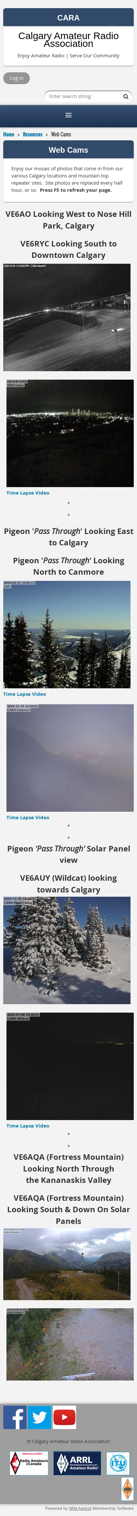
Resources (32, 134)
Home (8, 134)
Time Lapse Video (27, 492)
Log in (16, 78)
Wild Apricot (80, 1508)
